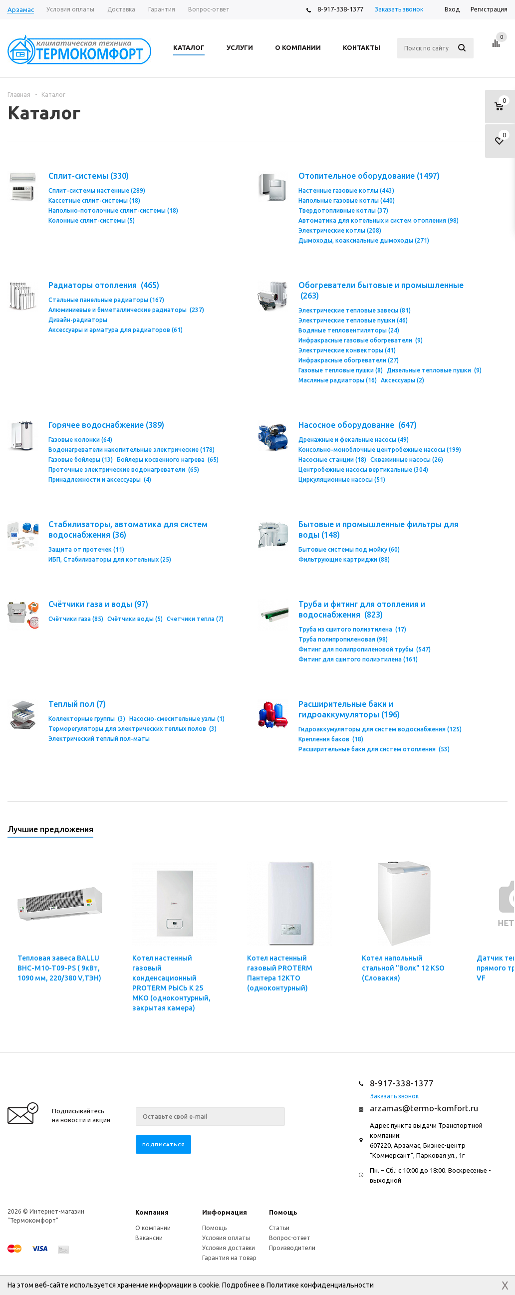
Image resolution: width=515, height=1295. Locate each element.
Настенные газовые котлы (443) (346, 190)
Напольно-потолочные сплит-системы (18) (113, 210)
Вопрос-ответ (289, 1238)
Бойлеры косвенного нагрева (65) (168, 459)
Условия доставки (228, 1248)
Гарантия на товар (229, 1258)
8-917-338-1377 (340, 8)
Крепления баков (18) (330, 739)
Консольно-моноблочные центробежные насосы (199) (379, 449)
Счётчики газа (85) (75, 619)
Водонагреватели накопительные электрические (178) (131, 449)
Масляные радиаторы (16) (337, 380)
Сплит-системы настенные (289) (96, 190)
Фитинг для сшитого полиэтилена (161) (358, 659)
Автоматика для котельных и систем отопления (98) (378, 220)
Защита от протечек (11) (86, 549)
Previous (483, 832)
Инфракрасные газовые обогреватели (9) (360, 340)
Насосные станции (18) (332, 459)
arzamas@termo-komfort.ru (424, 1108)
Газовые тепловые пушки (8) (340, 370)
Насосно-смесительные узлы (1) (177, 718)
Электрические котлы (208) (339, 230)
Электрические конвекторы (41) (347, 350)
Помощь (283, 1212)
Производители (292, 1248)
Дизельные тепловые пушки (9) (434, 370)
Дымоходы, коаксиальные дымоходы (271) (363, 240)
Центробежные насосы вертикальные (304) (363, 469)
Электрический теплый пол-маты (99, 738)
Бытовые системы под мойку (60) (349, 549)
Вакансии (149, 1238)
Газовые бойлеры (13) (80, 459)
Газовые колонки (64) (80, 439)
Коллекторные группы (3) (86, 718)
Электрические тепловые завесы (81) (354, 310)
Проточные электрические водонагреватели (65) (123, 469)
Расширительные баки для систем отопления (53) (374, 749)
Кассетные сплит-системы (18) (94, 200)
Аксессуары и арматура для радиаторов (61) (115, 329)
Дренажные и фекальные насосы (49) (353, 439)
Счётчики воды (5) (135, 619)
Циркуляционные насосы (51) (341, 479)
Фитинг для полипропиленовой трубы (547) (364, 649)
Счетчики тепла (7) (195, 619)
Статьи (279, 1228)
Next (500, 832)
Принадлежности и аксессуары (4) (99, 479)
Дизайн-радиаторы (77, 320)
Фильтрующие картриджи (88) (344, 559)
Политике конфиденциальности (320, 1285)
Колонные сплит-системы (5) (91, 220)
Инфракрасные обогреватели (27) (348, 360)
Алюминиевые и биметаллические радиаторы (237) (126, 310)
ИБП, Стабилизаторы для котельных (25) (109, 559)
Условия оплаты (226, 1238)
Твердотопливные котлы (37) (343, 210)
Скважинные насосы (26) (406, 459)
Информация (224, 1212)
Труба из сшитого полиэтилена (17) (352, 629)
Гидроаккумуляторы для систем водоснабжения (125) (380, 729)
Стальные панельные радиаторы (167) (106, 300)
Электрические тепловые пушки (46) (353, 320)
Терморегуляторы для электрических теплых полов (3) (132, 728)
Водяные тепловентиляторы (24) (348, 330)
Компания (152, 1212)
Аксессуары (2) (402, 380)
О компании (153, 1228)
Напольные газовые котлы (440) (346, 200)
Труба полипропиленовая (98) (343, 639)
